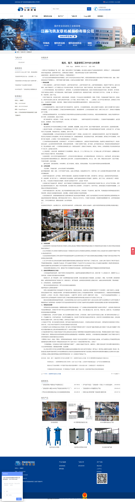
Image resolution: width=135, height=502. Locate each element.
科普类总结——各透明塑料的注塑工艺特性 (59, 361)
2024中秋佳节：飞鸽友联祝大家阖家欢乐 (26, 89)
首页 (21, 16)
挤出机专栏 (21, 62)
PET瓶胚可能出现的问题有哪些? (69, 365)
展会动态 (99, 465)
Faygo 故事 (87, 16)
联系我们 (111, 2)
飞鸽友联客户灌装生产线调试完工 (52, 384)
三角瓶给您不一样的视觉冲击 (96, 365)
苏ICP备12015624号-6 (53, 498)
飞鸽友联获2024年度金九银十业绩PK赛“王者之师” (28, 80)
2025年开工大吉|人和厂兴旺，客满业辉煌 (26, 72)
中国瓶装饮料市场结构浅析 (54, 369)
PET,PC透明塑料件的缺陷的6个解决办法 (98, 358)
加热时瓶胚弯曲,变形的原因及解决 (94, 369)
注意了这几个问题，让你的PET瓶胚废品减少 (84, 361)
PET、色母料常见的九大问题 (78, 358)
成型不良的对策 (80, 369)
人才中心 (99, 468)
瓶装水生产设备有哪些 (53, 365)
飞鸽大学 (74, 16)
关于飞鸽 (35, 16)
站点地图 (117, 2)
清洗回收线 (62, 465)
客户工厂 (61, 16)
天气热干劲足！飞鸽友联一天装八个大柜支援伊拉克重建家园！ (98, 384)
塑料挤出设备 (48, 16)
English (106, 2)
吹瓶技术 (29, 52)
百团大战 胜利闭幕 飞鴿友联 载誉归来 (94, 392)
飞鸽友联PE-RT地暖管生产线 (92, 388)
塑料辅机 (61, 468)
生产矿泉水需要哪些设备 (103, 361)
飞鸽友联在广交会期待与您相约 (23, 85)
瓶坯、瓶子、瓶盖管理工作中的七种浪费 (58, 358)
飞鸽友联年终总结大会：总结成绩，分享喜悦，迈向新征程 (31, 76)
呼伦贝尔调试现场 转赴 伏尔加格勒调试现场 (56, 392)
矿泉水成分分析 (83, 365)
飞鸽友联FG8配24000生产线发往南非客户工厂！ (57, 388)
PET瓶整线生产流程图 (69, 369)
